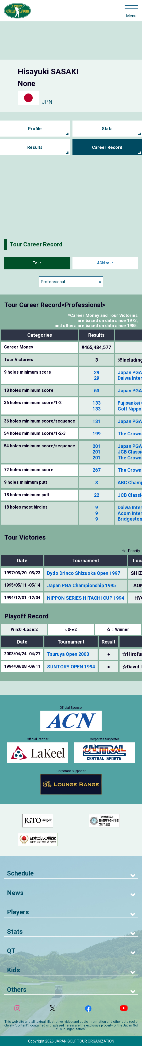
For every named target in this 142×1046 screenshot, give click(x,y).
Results (35, 147)
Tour (37, 263)
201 (97, 446)
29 (96, 372)
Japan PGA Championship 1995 (81, 585)
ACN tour (105, 263)
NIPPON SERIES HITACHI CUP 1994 (85, 598)
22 (96, 495)
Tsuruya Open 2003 (68, 654)
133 (97, 403)
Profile (35, 128)
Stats (107, 128)
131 (97, 421)
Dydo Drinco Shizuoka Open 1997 (83, 573)
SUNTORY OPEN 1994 (71, 666)
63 (96, 390)
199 (97, 433)
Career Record (107, 147)
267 (97, 470)
